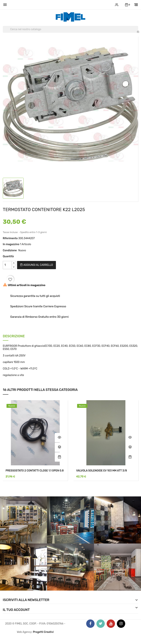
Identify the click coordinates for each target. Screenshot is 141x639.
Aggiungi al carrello (36, 265)
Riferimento (10, 238)
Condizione (10, 250)
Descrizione (14, 336)
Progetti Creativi (43, 632)
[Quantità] (7, 265)
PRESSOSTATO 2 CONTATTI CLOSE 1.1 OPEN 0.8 (35, 470)
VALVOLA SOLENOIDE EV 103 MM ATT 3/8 (101, 470)
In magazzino (11, 244)
